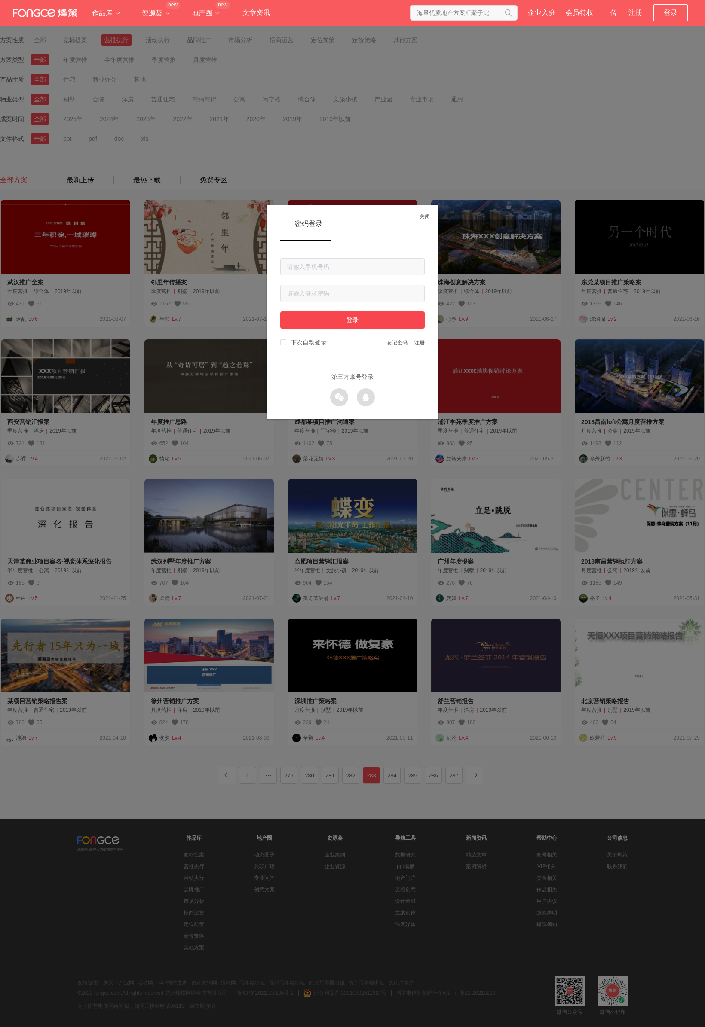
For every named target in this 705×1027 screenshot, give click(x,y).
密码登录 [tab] (308, 223)
